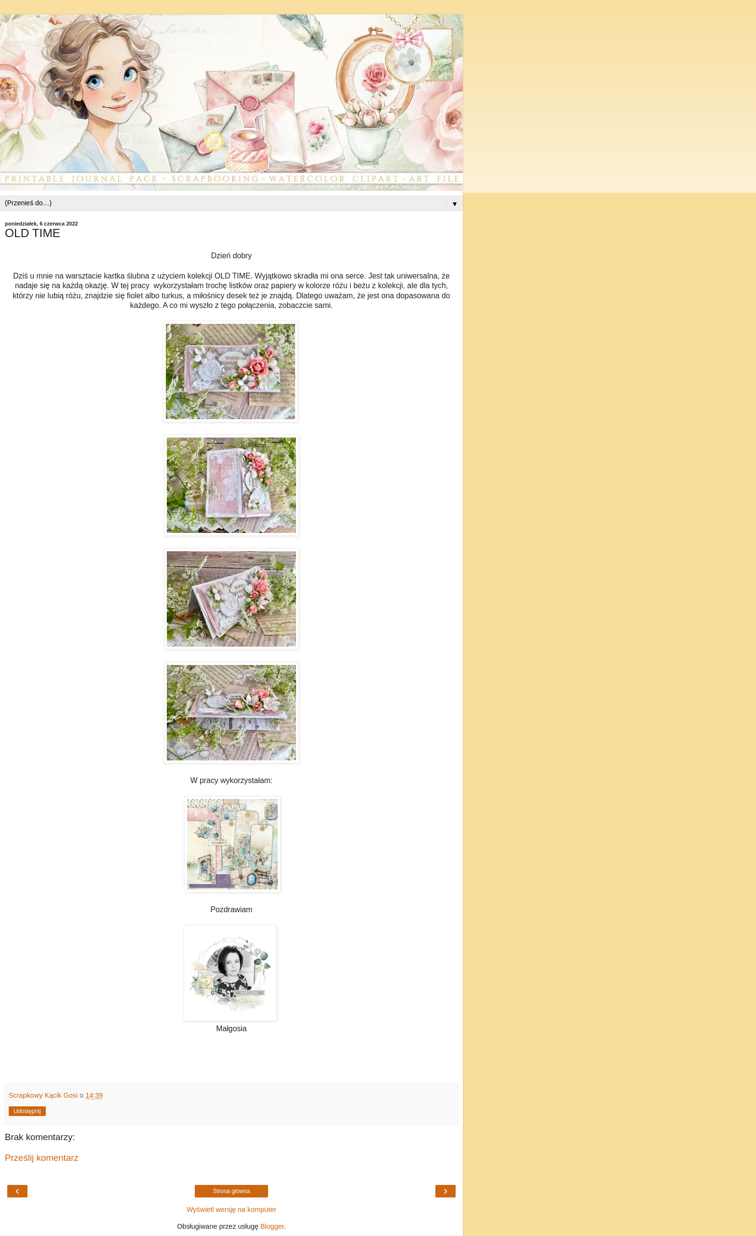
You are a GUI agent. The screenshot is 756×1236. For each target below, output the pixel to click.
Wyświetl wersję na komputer (231, 1209)
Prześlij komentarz (42, 1158)
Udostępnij (27, 1111)
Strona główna (231, 1191)
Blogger (272, 1226)
